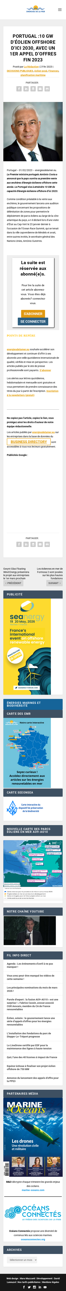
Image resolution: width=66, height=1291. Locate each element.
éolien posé (40, 70)
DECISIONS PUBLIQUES (20, 70)
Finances (53, 70)
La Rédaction (31, 66)
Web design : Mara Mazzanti (21, 1278)
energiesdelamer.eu (18, 349)
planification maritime (33, 75)
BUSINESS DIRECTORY (29, 442)
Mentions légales (50, 1282)
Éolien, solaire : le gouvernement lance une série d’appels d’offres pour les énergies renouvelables (31, 1021)
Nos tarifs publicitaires (29, 1282)
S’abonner (45, 370)
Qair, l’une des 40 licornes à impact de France (32, 1057)
